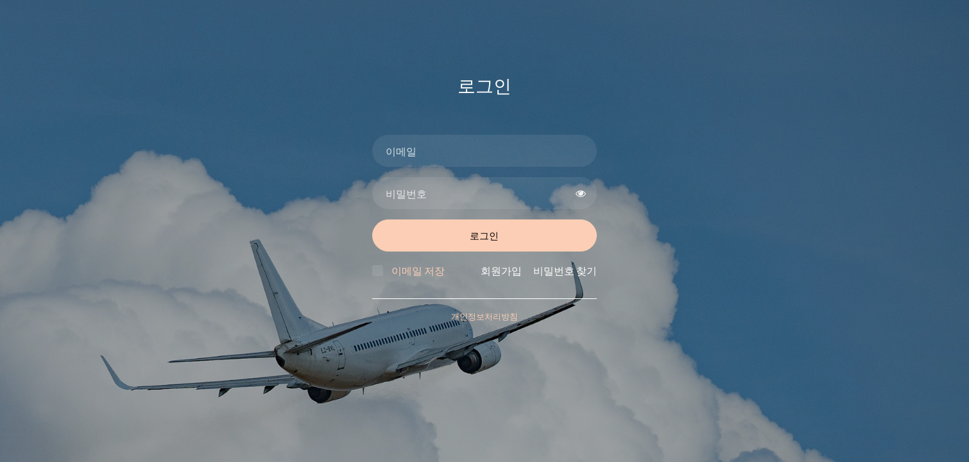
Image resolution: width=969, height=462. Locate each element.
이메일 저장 (418, 270)
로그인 (484, 235)
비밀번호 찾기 (565, 270)
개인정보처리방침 (484, 316)
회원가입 (501, 270)
